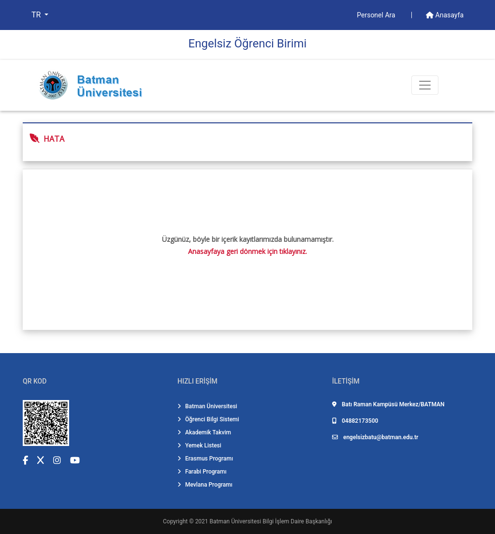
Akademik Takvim (204, 432)
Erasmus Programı (205, 458)
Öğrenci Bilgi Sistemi (208, 419)
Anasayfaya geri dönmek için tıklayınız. (247, 251)
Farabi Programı (202, 471)
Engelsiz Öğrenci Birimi (248, 43)
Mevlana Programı (205, 484)
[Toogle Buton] (424, 85)
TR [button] (37, 14)
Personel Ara (377, 15)
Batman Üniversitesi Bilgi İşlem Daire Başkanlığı (271, 521)
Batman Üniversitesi (207, 406)
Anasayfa (445, 15)
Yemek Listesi (199, 445)
